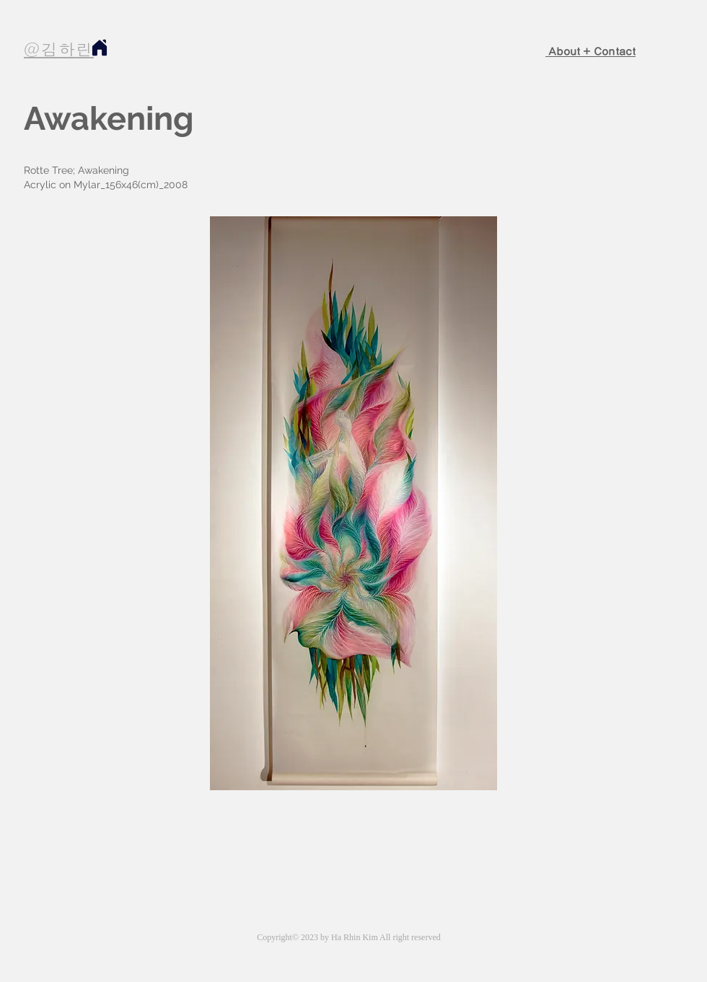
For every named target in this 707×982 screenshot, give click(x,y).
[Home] (99, 47)
